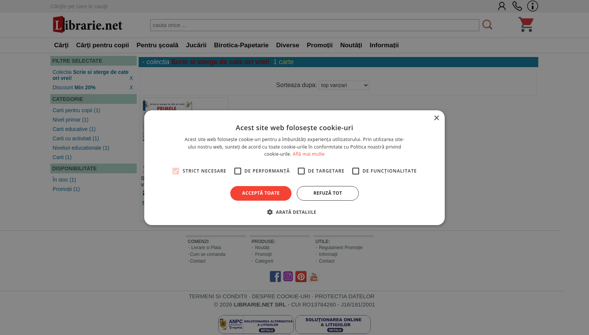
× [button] (436, 118)
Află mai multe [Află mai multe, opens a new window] (309, 154)
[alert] (294, 167)
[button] (294, 212)
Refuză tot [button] (327, 193)
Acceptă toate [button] (261, 193)
